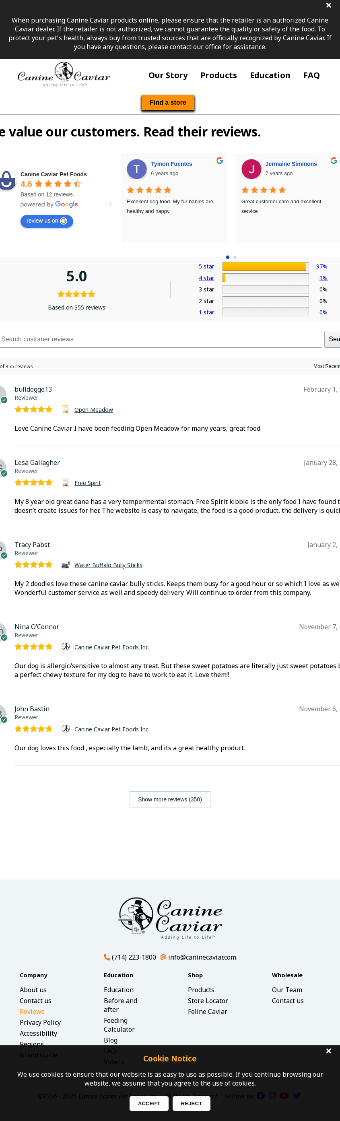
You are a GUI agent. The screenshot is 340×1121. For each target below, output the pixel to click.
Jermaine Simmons (291, 164)
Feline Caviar (207, 1011)
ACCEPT (149, 1103)
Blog (110, 1040)
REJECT (191, 1103)
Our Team (287, 989)
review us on (47, 221)
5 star (206, 266)
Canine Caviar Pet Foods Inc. (112, 647)
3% (323, 278)
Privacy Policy (40, 1022)
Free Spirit (87, 483)
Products (218, 75)
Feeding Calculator (119, 1025)
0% (323, 312)
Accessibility (38, 1033)
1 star (206, 312)
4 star (206, 278)
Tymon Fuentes (171, 164)
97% (322, 266)
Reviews (32, 1011)
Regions (32, 1044)
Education (270, 75)
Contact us (36, 1000)
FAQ (311, 75)
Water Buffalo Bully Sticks (108, 565)
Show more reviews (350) (170, 799)
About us (33, 989)
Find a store (168, 102)
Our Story (168, 75)
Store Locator (208, 1000)
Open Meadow (93, 409)
